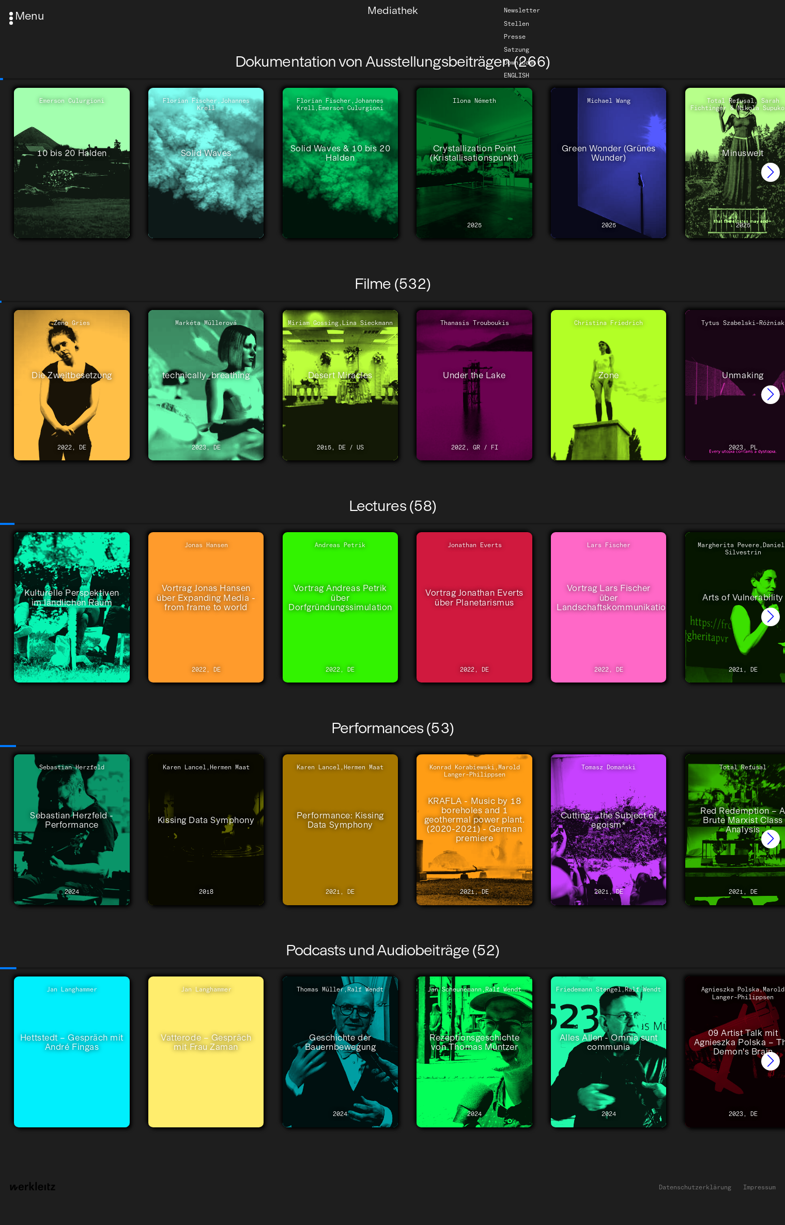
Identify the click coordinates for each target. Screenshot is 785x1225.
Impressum (759, 1187)
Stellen (516, 23)
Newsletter (522, 10)
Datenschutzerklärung (695, 1187)
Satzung (516, 49)
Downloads (520, 62)
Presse (515, 36)
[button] (770, 172)
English (516, 75)
